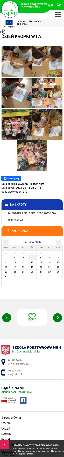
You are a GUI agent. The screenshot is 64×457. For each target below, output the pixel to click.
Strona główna (11, 417)
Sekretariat (15, 220)
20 (41, 267)
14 (49, 262)
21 (49, 267)
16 (6, 267)
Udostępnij (11, 178)
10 (14, 262)
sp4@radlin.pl (50, 5)
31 (14, 276)
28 (49, 272)
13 (41, 262)
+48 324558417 (59, 5)
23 (6, 272)
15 (58, 262)
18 (23, 267)
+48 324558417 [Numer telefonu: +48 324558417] (15, 370)
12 (32, 262)
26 (32, 272)
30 (6, 276)
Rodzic (6, 434)
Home (21, 21)
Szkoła (6, 423)
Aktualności (33, 21)
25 (23, 272)
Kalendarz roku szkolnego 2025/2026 (32, 213)
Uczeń (5, 428)
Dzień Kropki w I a (21, 36)
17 (14, 267)
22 (58, 267)
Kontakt (6, 439)
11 (23, 262)
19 (32, 267)
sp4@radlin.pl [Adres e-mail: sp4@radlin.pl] (15, 374)
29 (58, 272)
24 (14, 272)
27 (41, 272)
